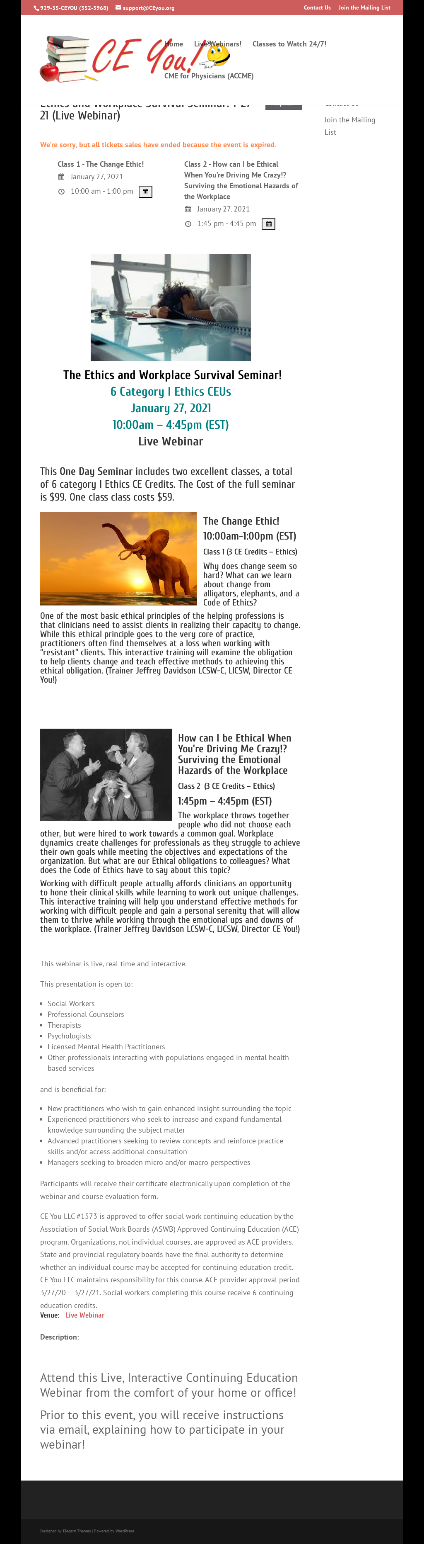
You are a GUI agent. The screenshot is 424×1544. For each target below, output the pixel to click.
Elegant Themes (77, 1531)
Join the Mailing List (364, 8)
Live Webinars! (217, 45)
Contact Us (317, 8)
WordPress (125, 1531)
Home (173, 45)
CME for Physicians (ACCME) (209, 76)
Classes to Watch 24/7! (289, 45)
